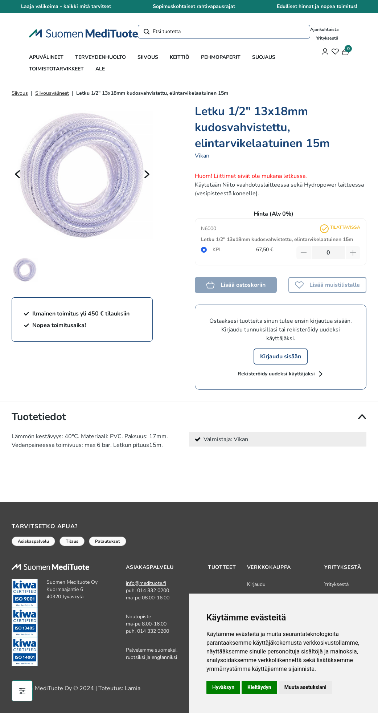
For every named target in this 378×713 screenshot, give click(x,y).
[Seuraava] (147, 174)
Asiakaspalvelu (33, 541)
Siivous (147, 57)
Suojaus (263, 57)
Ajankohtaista (324, 29)
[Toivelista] (335, 52)
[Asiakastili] (325, 52)
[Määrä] (328, 252)
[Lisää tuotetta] (353, 252)
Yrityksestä (327, 38)
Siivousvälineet (52, 93)
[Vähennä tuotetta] (303, 252)
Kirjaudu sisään (280, 356)
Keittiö (179, 57)
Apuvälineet (46, 57)
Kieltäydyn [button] (259, 687)
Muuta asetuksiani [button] (305, 687)
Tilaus (72, 541)
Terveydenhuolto (100, 57)
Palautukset (107, 541)
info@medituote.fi (146, 583)
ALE (100, 68)
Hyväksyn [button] (223, 687)
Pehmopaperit (221, 57)
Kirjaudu (256, 584)
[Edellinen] (17, 174)
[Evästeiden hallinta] (22, 690)
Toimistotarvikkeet (56, 68)
